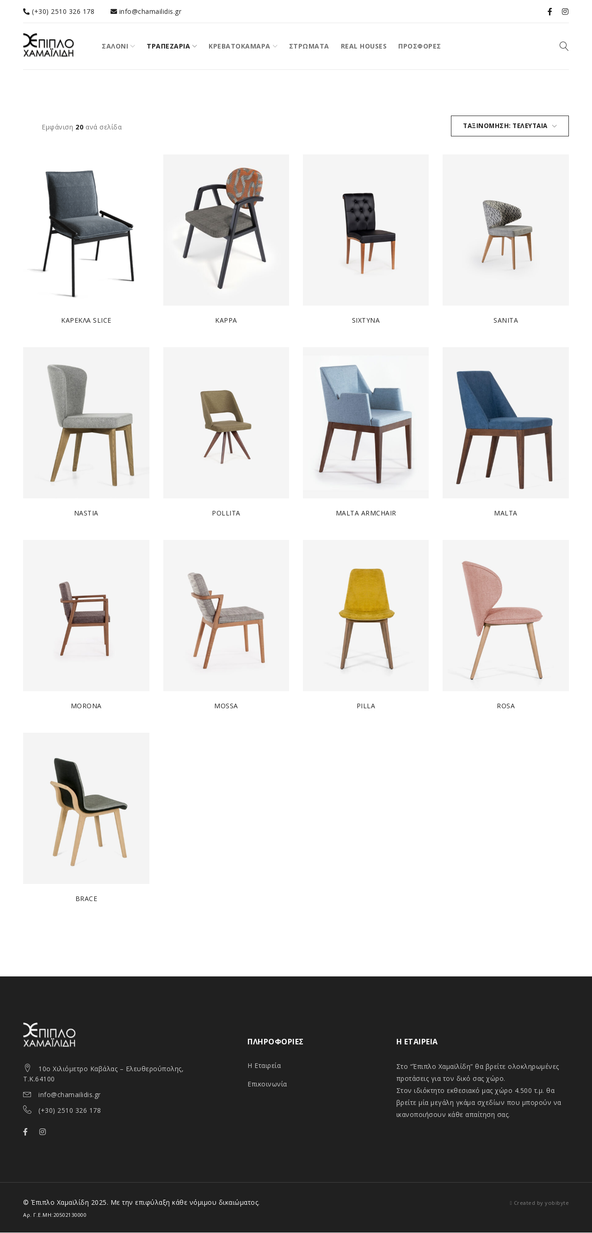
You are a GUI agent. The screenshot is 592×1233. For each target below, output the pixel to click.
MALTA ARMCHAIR (366, 513)
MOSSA (226, 706)
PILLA (366, 706)
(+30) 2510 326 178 (69, 1110)
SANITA (505, 320)
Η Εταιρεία (264, 1065)
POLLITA (226, 513)
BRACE (86, 899)
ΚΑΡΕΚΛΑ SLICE (86, 320)
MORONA (86, 706)
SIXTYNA (366, 320)
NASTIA (86, 513)
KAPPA (226, 320)
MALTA (506, 513)
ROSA (506, 706)
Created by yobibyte (541, 1203)
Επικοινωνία (267, 1084)
